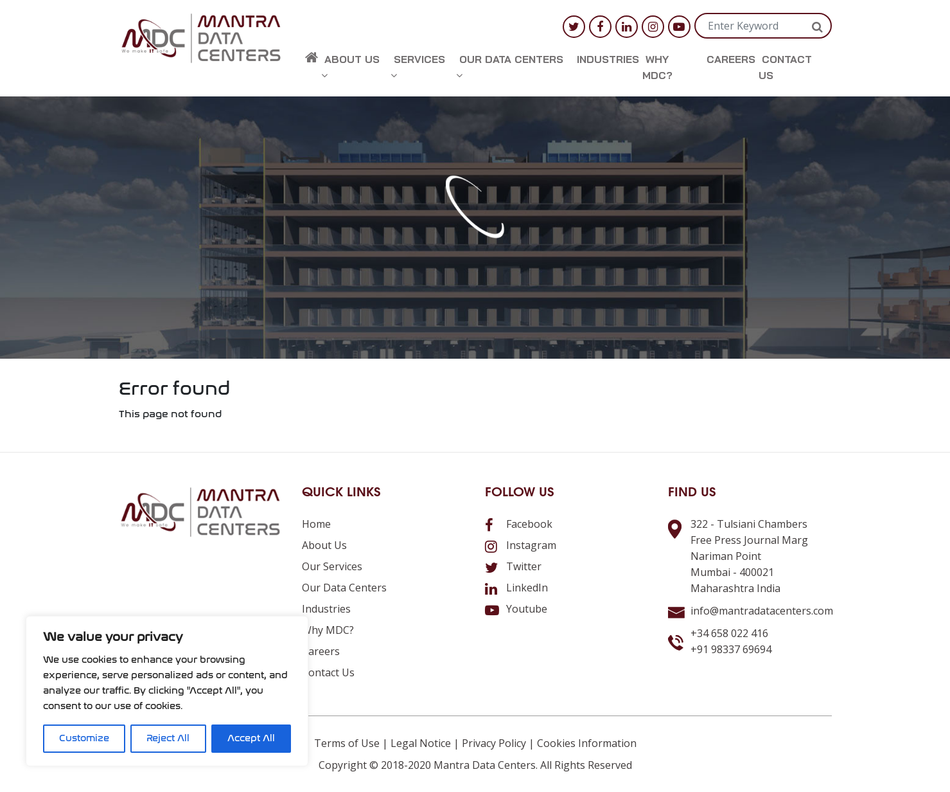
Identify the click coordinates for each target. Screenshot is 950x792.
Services (418, 66)
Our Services (332, 566)
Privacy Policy (494, 743)
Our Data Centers (509, 66)
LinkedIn (516, 587)
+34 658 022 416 (729, 633)
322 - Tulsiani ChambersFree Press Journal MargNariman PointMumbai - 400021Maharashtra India (749, 556)
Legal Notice (421, 743)
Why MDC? (657, 67)
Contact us (785, 67)
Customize (84, 738)
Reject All (167, 738)
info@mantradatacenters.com (762, 611)
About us (350, 66)
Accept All (251, 738)
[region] (167, 691)
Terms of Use (347, 743)
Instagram (520, 545)
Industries (608, 59)
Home (316, 524)
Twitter (513, 566)
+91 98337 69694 (731, 649)
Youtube (516, 609)
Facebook (518, 524)
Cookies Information (587, 743)
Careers (731, 59)
